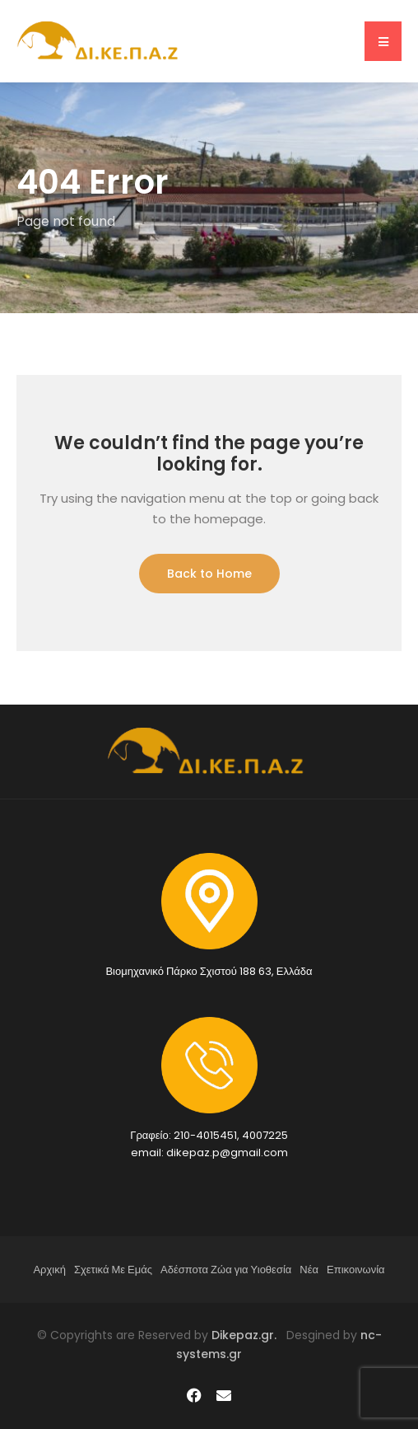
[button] (383, 41)
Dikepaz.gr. (248, 1335)
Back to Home (209, 573)
